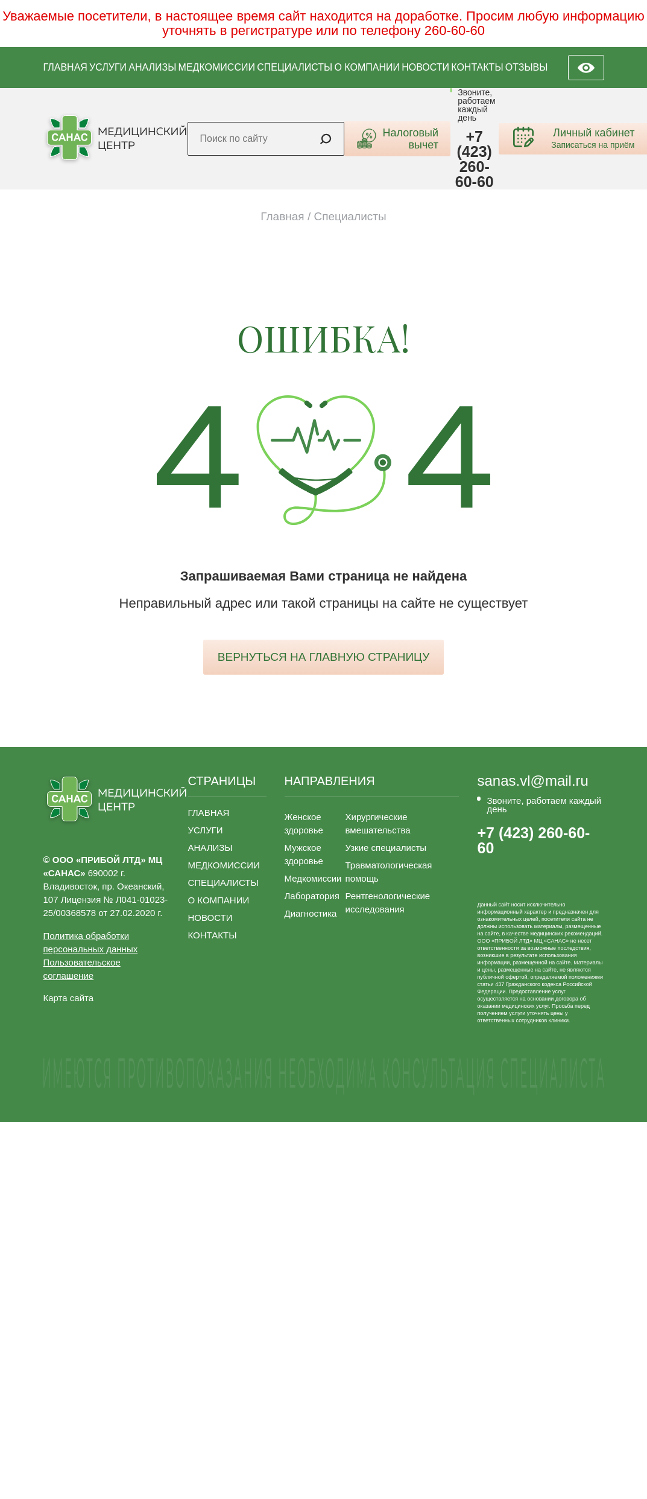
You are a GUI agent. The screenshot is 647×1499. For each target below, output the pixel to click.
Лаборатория (312, 896)
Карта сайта (68, 998)
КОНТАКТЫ (477, 67)
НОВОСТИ (425, 67)
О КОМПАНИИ (367, 67)
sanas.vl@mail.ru (532, 781)
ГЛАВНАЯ (65, 67)
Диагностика (311, 913)
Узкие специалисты (386, 847)
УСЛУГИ (108, 67)
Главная (282, 216)
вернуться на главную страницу (323, 657)
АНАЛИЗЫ (152, 67)
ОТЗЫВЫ (526, 67)
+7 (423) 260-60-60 (474, 159)
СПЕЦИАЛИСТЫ (294, 67)
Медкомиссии (313, 878)
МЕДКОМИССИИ (216, 67)
